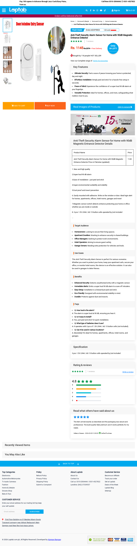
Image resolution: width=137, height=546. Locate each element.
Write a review (128, 372)
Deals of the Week (111, 485)
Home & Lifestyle (8, 488)
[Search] (23, 511)
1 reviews (89, 41)
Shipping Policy (42, 482)
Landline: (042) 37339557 (80, 485)
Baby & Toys (6, 494)
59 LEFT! (113, 48)
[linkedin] (94, 10)
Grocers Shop (7, 491)
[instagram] (97, 10)
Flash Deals (77, 30)
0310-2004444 (114, 1)
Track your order (111, 479)
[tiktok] (105, 10)
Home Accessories (100, 61)
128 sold (107, 30)
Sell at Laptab (110, 482)
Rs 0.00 (131, 10)
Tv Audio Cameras (9, 482)
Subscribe (35, 512)
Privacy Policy (41, 479)
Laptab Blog (109, 488)
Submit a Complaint (43, 485)
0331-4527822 (128, 1)
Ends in (89, 30)
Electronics (6, 476)
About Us (74, 476)
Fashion (5, 485)
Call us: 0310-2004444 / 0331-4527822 (85, 482)
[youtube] (101, 10)
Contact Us (75, 479)
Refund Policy (41, 476)
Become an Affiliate (112, 476)
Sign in (116, 10)
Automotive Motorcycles (11, 479)
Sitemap (108, 491)
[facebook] (90, 10)
